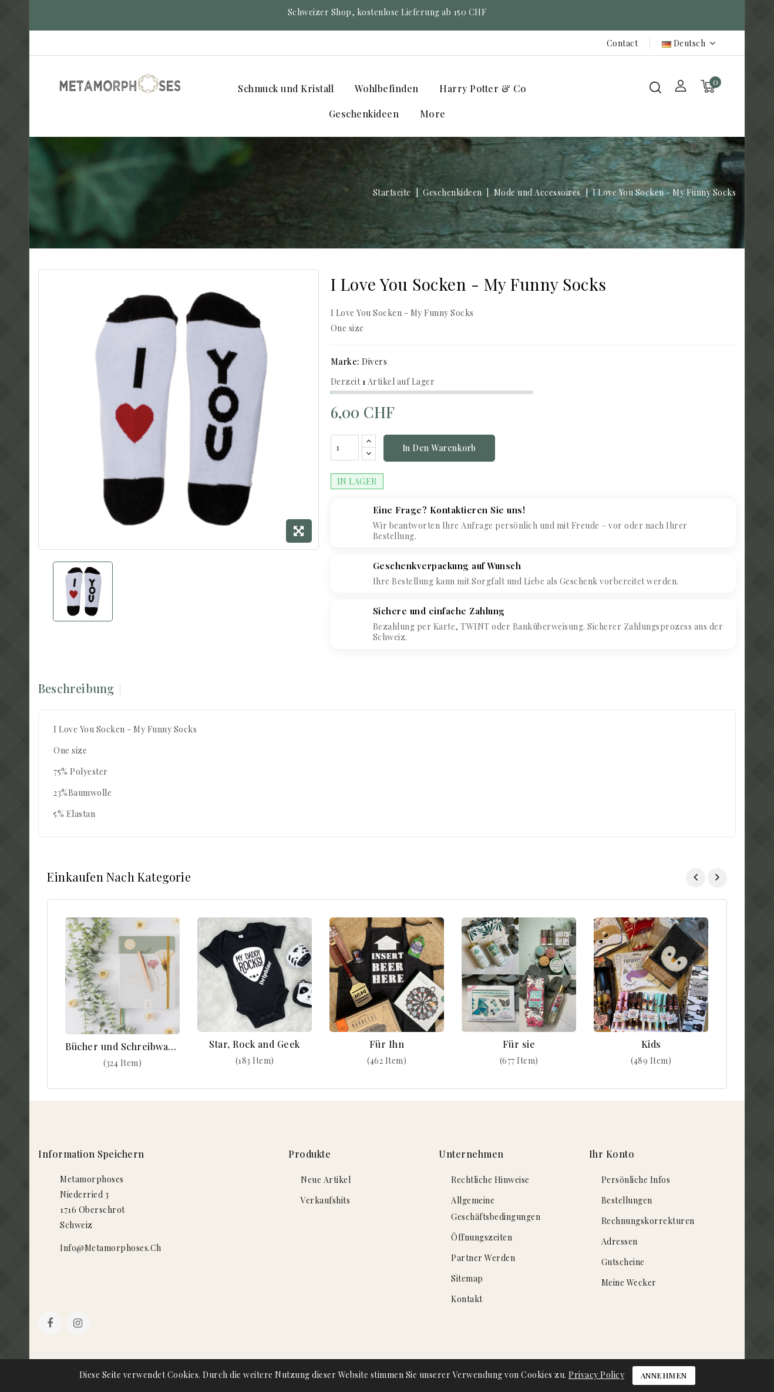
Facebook (51, 1326)
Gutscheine (623, 1263)
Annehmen (664, 1375)
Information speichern (91, 1155)
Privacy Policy (596, 1374)
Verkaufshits (325, 1202)
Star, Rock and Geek (254, 1045)
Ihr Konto (612, 1155)
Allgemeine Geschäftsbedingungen (495, 1210)
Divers (374, 361)
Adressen (619, 1243)
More (433, 113)
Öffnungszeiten (481, 1239)
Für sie (519, 1045)
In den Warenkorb (439, 449)
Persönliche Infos (636, 1181)
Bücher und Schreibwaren (122, 1048)
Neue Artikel (326, 1181)
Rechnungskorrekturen (648, 1222)
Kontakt (467, 1300)
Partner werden (483, 1259)
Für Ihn (387, 1045)
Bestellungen (626, 1202)
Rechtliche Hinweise (490, 1181)
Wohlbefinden (387, 88)
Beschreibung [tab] (76, 689)
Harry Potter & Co (483, 88)
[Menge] (345, 449)
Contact (622, 43)
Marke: (345, 361)
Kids (651, 1045)
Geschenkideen (364, 113)
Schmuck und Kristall (286, 88)
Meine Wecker (629, 1284)
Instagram (79, 1326)
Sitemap (467, 1280)
